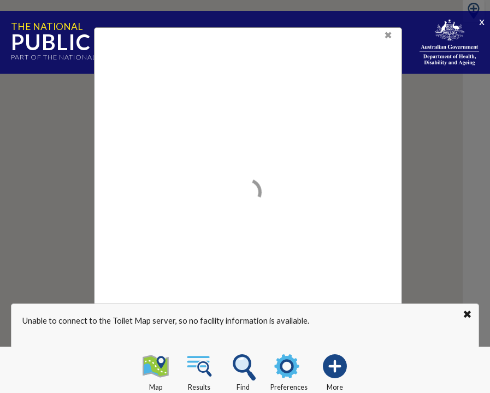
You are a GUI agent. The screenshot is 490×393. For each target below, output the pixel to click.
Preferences (289, 370)
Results (199, 370)
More (334, 370)
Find (243, 370)
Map (155, 370)
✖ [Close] (388, 35)
